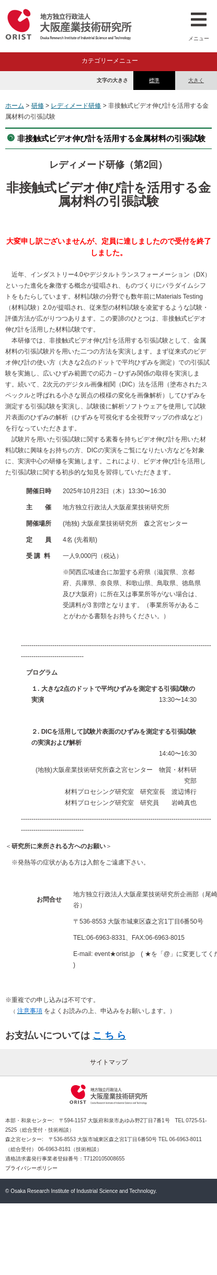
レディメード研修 (76, 105)
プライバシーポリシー (31, 1168)
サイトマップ (109, 1062)
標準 (154, 80)
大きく (196, 80)
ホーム (14, 105)
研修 (37, 105)
